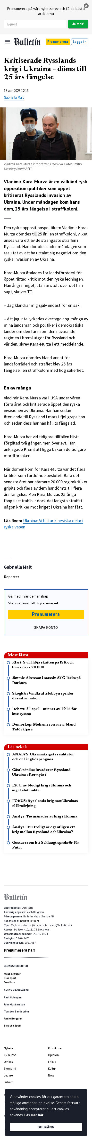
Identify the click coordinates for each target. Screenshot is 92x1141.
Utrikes (8, 1062)
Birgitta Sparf (12, 1025)
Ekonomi (10, 1069)
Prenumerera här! (19, 950)
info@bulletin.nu (29, 921)
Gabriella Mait (14, 97)
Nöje (51, 1075)
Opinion (53, 1055)
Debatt (8, 1082)
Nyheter (9, 1048)
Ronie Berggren (13, 1018)
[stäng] (86, 6)
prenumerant (49, 603)
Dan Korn (9, 982)
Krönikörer (55, 1048)
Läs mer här (33, 1115)
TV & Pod (10, 1055)
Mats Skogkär (12, 973)
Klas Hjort (10, 978)
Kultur (52, 1069)
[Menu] (7, 41)
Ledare (8, 1075)
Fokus (52, 1062)
